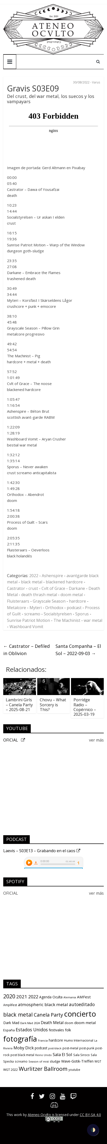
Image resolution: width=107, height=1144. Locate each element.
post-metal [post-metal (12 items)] (70, 1048)
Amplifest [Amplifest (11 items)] (10, 1005)
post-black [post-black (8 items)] (55, 1048)
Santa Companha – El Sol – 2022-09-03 (78, 649)
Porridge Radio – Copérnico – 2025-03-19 (85, 707)
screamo (32, 614)
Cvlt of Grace (53, 588)
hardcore (77, 601)
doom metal (71, 594)
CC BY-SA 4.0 (90, 1114)
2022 (33, 575)
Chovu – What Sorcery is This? (53, 704)
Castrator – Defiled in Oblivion (26, 649)
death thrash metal (39, 594)
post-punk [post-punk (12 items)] (86, 1048)
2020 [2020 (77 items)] (9, 996)
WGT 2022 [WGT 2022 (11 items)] (10, 1070)
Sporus (82, 614)
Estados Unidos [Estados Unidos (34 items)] (32, 1030)
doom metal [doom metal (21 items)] (85, 1022)
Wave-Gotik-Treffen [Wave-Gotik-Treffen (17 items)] (77, 1061)
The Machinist (67, 620)
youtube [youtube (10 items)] (74, 1070)
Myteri (36, 607)
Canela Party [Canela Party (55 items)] (48, 1014)
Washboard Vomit (26, 626)
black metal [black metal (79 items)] (18, 1014)
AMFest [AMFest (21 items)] (84, 996)
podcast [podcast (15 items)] (41, 1048)
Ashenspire (52, 575)
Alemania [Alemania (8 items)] (70, 997)
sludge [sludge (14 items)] (55, 1061)
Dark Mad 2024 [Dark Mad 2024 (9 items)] (30, 1023)
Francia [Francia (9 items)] (43, 1040)
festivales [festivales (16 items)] (56, 1030)
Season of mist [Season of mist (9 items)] (38, 1061)
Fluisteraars (18, 601)
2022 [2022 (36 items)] (33, 997)
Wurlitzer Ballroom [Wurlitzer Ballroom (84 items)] (43, 1068)
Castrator (16, 588)
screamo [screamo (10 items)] (21, 1061)
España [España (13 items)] (9, 1030)
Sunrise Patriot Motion (28, 620)
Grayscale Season (49, 601)
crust (33, 588)
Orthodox (54, 607)
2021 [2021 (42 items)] (21, 996)
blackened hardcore (64, 582)
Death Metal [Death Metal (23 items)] (52, 1022)
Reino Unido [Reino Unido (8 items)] (43, 1055)
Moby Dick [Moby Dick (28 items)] (24, 1048)
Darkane (77, 588)
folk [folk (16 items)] (68, 1030)
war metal (93, 620)
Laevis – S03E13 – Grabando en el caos (41, 850)
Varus (96, 82)
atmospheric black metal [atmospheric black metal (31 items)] (43, 1004)
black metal (31, 582)
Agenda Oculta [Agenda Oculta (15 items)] (50, 997)
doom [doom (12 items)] (68, 1023)
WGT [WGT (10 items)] (97, 1061)
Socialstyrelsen (58, 614)
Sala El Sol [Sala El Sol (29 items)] (62, 1054)
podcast (74, 607)
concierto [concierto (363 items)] (80, 1014)
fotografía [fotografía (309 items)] (20, 1039)
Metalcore (16, 607)
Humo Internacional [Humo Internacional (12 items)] (78, 1040)
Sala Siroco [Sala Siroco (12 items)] (81, 1055)
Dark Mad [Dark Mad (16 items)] (11, 1022)
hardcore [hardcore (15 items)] (56, 1040)
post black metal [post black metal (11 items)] (22, 1055)
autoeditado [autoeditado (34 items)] (82, 1004)
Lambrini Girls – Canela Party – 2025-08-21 (19, 704)
